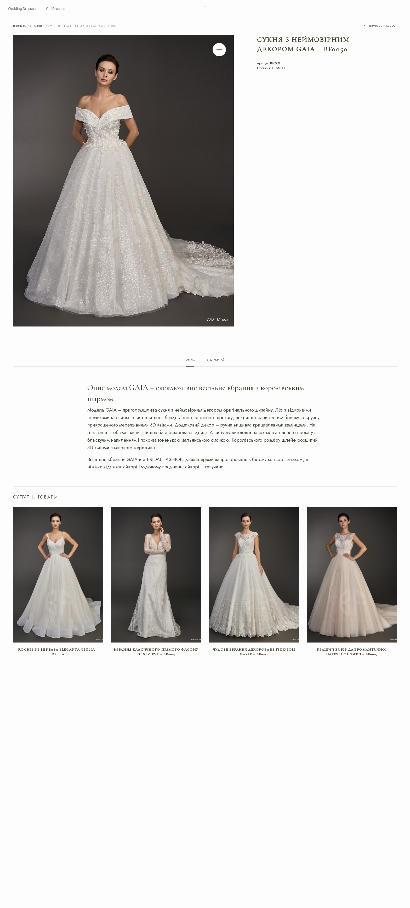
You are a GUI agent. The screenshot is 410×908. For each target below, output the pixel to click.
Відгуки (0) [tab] (215, 360)
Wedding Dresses (22, 9)
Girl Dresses (55, 9)
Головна (19, 26)
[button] (219, 49)
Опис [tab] (190, 360)
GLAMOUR (37, 26)
